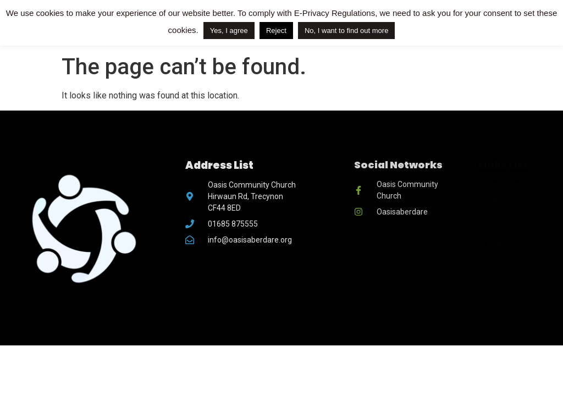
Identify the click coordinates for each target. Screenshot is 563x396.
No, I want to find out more (346, 30)
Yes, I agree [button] (229, 30)
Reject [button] (276, 30)
